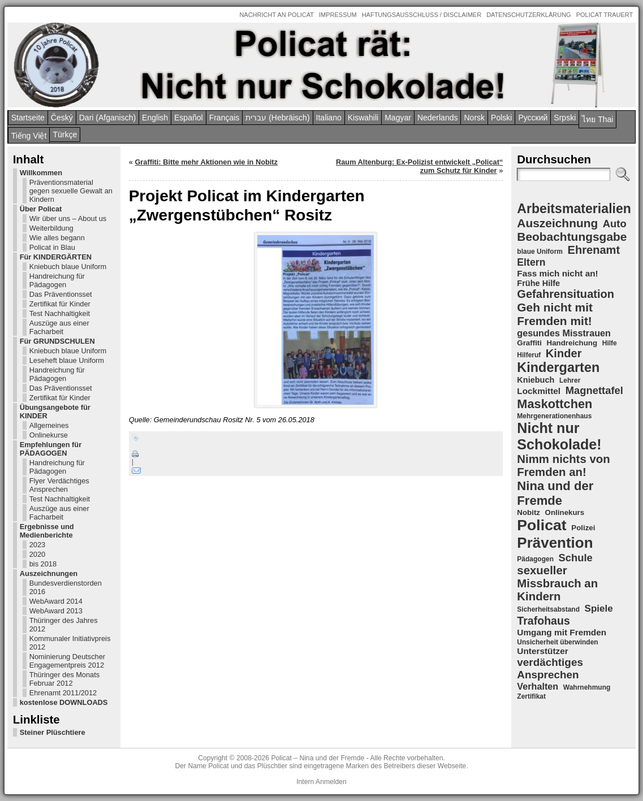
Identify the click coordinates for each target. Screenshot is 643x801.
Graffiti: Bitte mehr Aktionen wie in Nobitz (206, 162)
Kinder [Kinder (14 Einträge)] (564, 353)
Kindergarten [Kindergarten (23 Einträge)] (558, 367)
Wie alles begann (57, 237)
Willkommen (41, 172)
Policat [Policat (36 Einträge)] (541, 525)
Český (62, 117)
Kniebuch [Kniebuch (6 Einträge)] (535, 379)
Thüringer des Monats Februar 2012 (64, 678)
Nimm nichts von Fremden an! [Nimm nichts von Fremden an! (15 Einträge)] (563, 465)
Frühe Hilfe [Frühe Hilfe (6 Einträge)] (538, 283)
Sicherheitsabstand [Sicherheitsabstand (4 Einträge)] (548, 609)
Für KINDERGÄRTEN (56, 257)
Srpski (565, 117)
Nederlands (437, 117)
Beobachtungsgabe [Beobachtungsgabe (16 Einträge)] (572, 236)
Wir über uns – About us (68, 218)
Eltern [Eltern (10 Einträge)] (531, 262)
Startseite (28, 117)
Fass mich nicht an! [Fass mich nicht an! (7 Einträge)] (557, 273)
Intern (305, 782)
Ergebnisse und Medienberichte (47, 530)
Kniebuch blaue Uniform (68, 266)
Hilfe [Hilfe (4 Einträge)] (609, 343)
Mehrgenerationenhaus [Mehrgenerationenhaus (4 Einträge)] (554, 416)
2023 (37, 544)
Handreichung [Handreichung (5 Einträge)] (572, 343)
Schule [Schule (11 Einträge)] (576, 558)
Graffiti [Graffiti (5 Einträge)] (529, 343)
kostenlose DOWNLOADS (64, 702)
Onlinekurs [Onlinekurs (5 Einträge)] (565, 512)
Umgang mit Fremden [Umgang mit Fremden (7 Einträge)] (561, 632)
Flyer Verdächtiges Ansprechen (59, 485)
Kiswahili (363, 117)
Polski (501, 117)
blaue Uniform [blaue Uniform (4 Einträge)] (540, 252)
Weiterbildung (51, 228)
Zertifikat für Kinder (59, 304)
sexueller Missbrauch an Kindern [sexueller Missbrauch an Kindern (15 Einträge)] (557, 583)
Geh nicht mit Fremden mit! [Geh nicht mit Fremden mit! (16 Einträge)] (555, 314)
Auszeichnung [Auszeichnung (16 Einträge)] (557, 223)
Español (188, 117)
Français (224, 117)
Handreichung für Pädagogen (57, 280)
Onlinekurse (48, 435)
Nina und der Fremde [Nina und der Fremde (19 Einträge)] (555, 493)
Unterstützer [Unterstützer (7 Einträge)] (542, 651)
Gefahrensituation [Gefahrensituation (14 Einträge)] (565, 294)
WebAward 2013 (56, 611)
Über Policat (41, 209)
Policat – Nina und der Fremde (317, 758)
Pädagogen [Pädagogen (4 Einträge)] (535, 559)
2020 (37, 554)
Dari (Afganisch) (107, 117)
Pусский (532, 117)
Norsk (474, 117)
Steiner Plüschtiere (52, 732)
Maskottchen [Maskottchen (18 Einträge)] (554, 404)
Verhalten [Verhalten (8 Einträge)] (537, 686)
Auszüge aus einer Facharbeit (59, 327)
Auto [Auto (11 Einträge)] (615, 224)
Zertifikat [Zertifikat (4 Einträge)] (531, 696)
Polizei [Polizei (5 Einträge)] (583, 527)
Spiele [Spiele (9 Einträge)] (599, 608)
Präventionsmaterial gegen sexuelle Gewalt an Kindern (71, 191)
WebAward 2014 (56, 601)
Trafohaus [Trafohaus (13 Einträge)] (543, 620)
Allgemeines (49, 425)
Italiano (329, 117)
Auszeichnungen (48, 573)
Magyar (398, 117)
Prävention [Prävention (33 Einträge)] (555, 542)
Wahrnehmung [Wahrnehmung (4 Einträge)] (587, 687)
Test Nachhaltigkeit (59, 313)
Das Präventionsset (60, 294)
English (155, 117)
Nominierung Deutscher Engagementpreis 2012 (67, 660)
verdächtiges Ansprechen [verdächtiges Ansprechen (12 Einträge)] (550, 668)
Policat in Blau (52, 247)
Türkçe (65, 134)
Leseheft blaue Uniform (66, 360)
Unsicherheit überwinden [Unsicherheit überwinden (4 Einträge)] (557, 642)
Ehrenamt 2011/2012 (63, 693)
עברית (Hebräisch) (277, 117)
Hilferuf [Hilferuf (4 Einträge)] (529, 355)
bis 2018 (43, 564)
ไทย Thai (597, 119)
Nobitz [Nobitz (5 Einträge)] (528, 512)
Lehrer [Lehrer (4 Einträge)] (569, 380)
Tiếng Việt (29, 135)
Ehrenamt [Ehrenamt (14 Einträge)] (594, 250)
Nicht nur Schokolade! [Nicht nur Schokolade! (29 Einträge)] (559, 436)
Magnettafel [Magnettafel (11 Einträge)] (594, 390)
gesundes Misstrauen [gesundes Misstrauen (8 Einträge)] (564, 333)
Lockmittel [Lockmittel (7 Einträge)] (538, 391)
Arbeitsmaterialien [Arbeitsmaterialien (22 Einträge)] (574, 208)
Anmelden (331, 782)
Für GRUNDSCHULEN (57, 341)
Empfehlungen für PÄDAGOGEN (50, 448)
